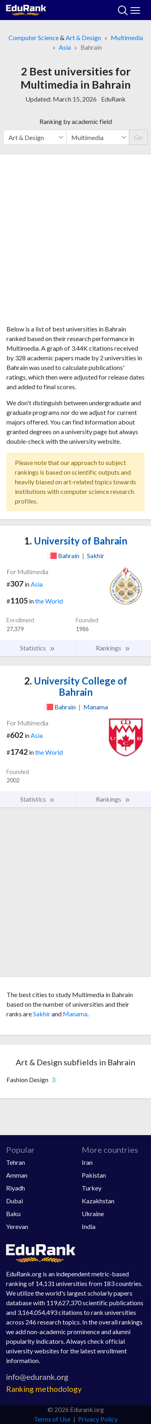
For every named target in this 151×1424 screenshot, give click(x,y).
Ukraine (93, 1213)
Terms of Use (52, 1419)
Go (138, 137)
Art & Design (83, 37)
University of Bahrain (75, 540)
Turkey (91, 1188)
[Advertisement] (75, 242)
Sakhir (41, 1014)
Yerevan (17, 1226)
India (88, 1226)
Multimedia (127, 37)
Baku (13, 1213)
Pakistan (94, 1175)
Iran (87, 1162)
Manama (75, 1014)
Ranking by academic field (75, 121)
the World (49, 601)
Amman (16, 1175)
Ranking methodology (44, 1389)
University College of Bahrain (75, 686)
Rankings (113, 648)
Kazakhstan (98, 1201)
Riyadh (15, 1188)
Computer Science (33, 37)
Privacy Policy (98, 1419)
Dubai (14, 1201)
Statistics (37, 648)
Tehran (15, 1162)
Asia (65, 47)
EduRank (113, 99)
